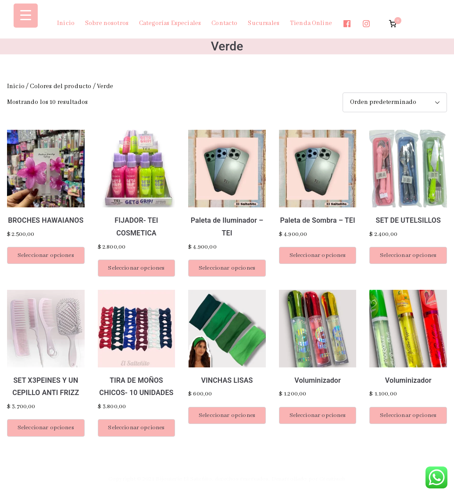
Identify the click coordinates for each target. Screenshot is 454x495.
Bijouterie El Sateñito (184, 479)
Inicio (66, 23)
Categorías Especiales (170, 23)
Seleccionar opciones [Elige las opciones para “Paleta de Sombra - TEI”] (318, 255)
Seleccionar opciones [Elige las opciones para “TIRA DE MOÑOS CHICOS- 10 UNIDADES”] (136, 427)
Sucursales (263, 23)
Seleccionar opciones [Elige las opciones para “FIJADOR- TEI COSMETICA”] (136, 268)
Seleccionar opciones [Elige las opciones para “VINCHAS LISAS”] (227, 415)
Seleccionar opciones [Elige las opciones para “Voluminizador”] (318, 415)
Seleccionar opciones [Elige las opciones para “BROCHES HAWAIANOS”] (46, 255)
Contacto (224, 23)
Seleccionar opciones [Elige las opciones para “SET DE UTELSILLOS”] (408, 255)
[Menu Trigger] (26, 16)
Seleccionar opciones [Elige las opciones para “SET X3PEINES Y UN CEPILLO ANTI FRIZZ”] (46, 427)
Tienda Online (311, 23)
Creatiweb (332, 479)
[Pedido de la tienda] (395, 102)
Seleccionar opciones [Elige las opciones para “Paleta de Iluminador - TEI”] (227, 268)
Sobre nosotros (107, 23)
